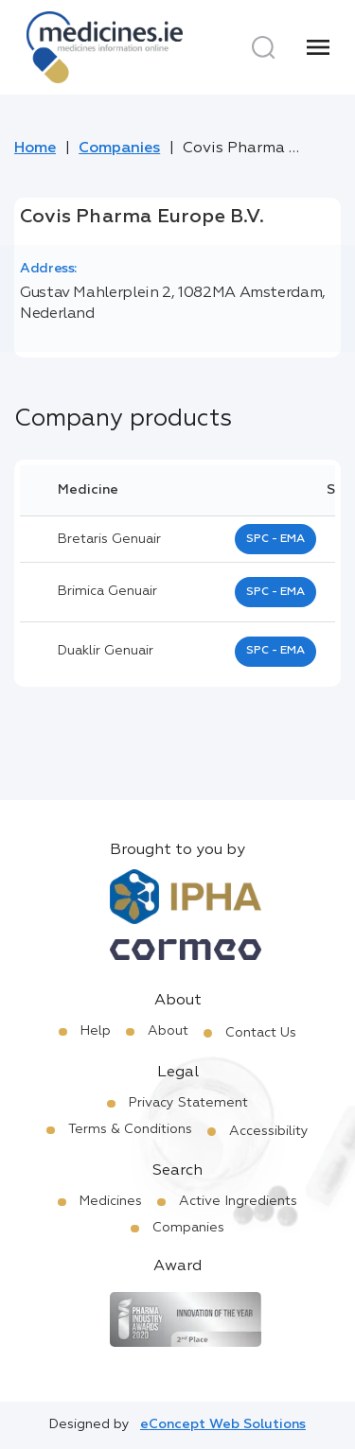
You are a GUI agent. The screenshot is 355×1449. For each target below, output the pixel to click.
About (168, 1031)
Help (95, 1031)
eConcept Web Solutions (223, 1424)
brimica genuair (107, 591)
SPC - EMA (275, 539)
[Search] (263, 47)
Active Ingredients (238, 1201)
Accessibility (269, 1131)
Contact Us (260, 1032)
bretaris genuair (109, 539)
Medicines (111, 1201)
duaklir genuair (105, 650)
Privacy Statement (188, 1102)
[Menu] (318, 47)
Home (35, 148)
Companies (119, 148)
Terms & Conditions (130, 1129)
